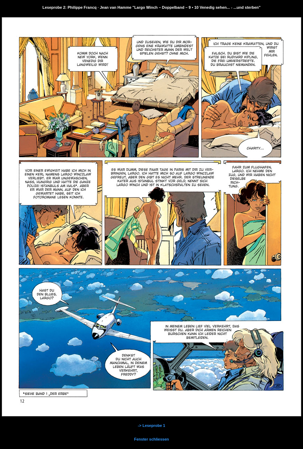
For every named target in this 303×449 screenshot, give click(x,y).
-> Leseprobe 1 (151, 425)
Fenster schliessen (151, 439)
